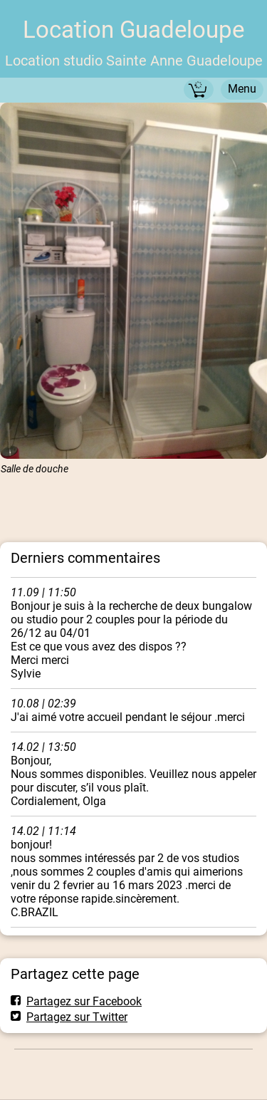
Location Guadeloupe (133, 29)
